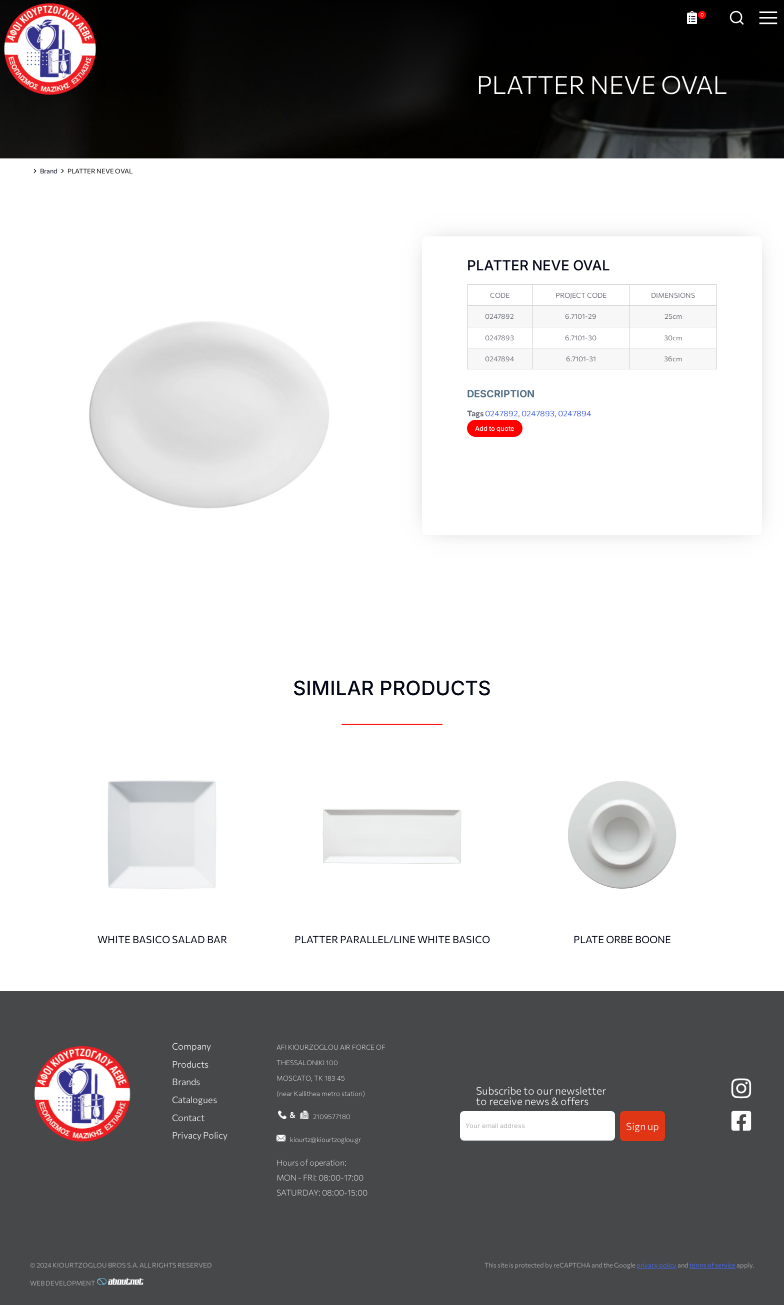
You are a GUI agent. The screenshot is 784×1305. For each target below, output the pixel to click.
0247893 (538, 413)
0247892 (501, 413)
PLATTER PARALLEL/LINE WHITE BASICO (392, 939)
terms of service (713, 1265)
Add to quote (494, 428)
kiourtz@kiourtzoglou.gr (325, 1139)
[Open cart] (696, 25)
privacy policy (656, 1265)
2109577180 (331, 1116)
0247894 (575, 413)
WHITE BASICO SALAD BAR (162, 939)
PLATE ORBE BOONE (622, 939)
